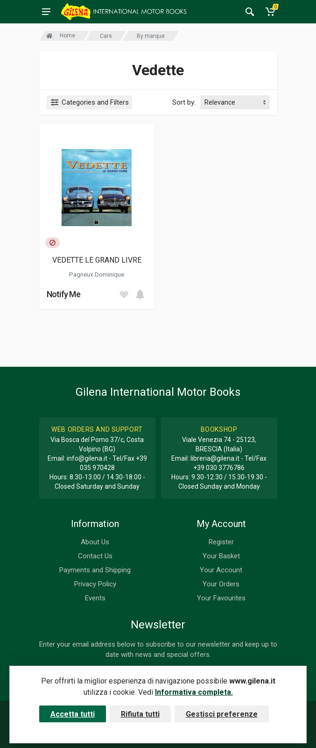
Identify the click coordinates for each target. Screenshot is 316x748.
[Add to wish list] (123, 294)
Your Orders (221, 584)
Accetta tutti (72, 714)
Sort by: (184, 102)
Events (95, 598)
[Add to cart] (140, 294)
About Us (95, 542)
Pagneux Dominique (96, 274)
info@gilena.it (87, 458)
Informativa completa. (194, 692)
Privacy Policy (95, 584)
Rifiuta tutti (140, 714)
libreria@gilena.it (214, 458)
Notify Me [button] (64, 294)
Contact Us (95, 556)
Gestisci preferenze (222, 714)
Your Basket (221, 556)
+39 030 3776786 (219, 467)
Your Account (221, 570)
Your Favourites (221, 598)
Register (221, 542)
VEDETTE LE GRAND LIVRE (96, 260)
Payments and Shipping (95, 570)
